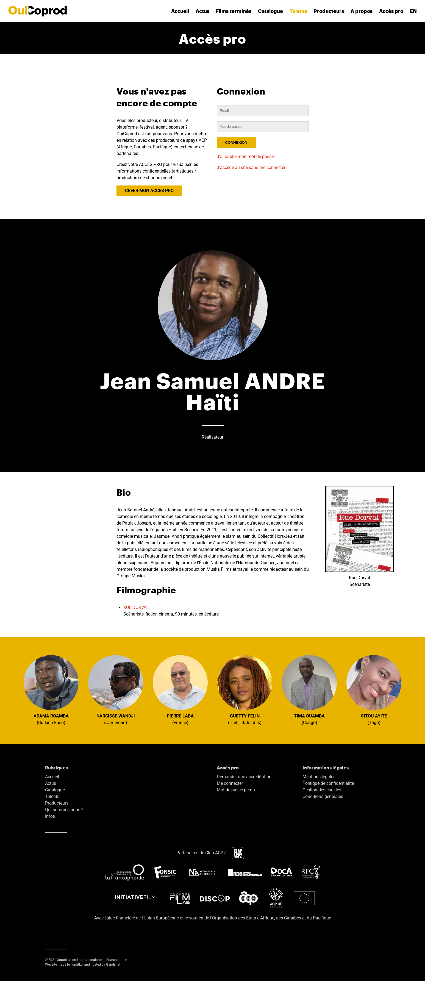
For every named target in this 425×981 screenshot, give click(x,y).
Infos (50, 816)
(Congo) (309, 690)
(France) (180, 690)
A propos (362, 10)
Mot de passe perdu (236, 789)
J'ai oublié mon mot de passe (245, 156)
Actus (202, 10)
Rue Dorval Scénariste (359, 536)
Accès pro (391, 10)
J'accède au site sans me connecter (251, 167)
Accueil (180, 10)
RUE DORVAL (136, 607)
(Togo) (373, 690)
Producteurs (329, 10)
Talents (298, 10)
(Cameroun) (115, 690)
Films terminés (233, 10)
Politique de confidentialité (328, 783)
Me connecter (230, 783)
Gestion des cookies (321, 789)
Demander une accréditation (244, 776)
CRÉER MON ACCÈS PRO (149, 190)
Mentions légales (318, 776)
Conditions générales (322, 796)
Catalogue (270, 10)
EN (413, 10)
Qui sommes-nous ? (64, 809)
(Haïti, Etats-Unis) (244, 690)
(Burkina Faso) (51, 690)
